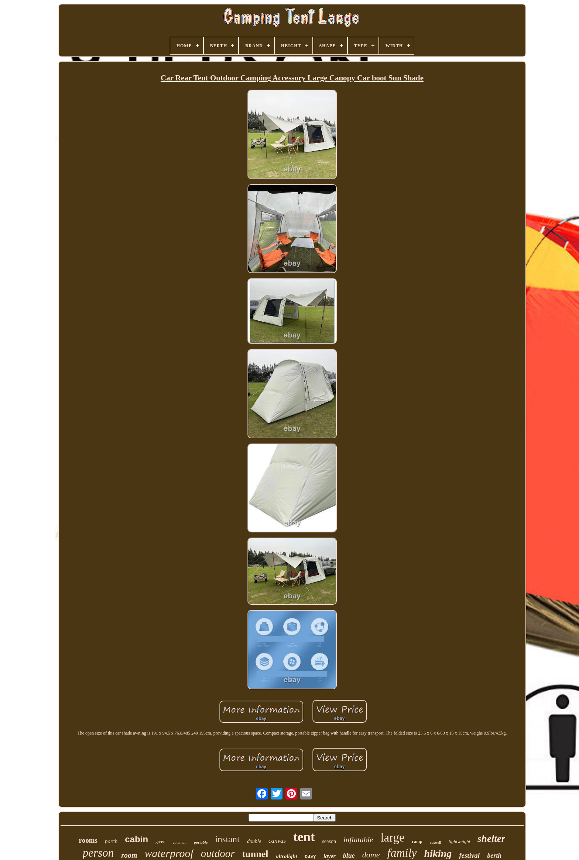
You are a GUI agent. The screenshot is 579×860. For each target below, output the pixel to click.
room (129, 855)
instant (227, 839)
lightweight (459, 841)
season (329, 841)
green (160, 841)
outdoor (218, 853)
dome (371, 854)
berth (494, 855)
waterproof (169, 853)
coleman (179, 842)
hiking (438, 853)
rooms (88, 840)
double (254, 841)
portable (201, 842)
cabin (136, 839)
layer (329, 856)
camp (417, 841)
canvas (277, 840)
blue (349, 855)
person (98, 852)
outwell (435, 842)
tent (304, 837)
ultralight (286, 856)
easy (310, 855)
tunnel (255, 854)
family (402, 852)
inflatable (358, 839)
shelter (491, 838)
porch (111, 841)
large (392, 837)
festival (469, 855)
